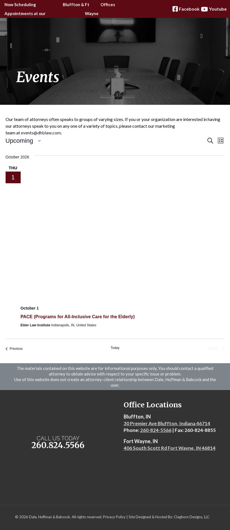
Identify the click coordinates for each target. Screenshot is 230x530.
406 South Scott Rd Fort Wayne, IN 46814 (169, 448)
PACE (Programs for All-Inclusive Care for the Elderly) (78, 316)
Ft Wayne (92, 9)
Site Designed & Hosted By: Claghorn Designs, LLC (169, 517)
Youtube (213, 9)
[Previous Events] (14, 349)
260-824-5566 (155, 430)
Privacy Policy (114, 517)
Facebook (185, 9)
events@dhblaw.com (41, 132)
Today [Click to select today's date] (115, 348)
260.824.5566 (58, 445)
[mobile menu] (201, 36)
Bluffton (71, 4)
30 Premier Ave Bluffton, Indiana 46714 (167, 423)
